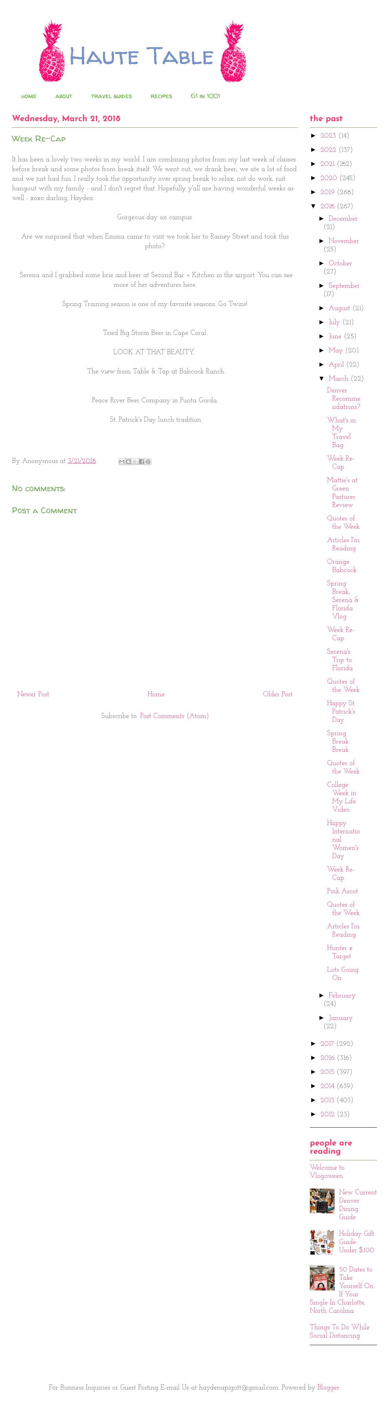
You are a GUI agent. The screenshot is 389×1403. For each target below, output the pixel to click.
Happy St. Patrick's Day (341, 712)
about (63, 96)
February (342, 995)
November (344, 241)
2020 (329, 178)
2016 (328, 1058)
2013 (328, 1100)
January (341, 1018)
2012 (328, 1114)
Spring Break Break (338, 741)
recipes (161, 96)
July (335, 322)
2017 (328, 1044)
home (28, 96)
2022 (329, 150)
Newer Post (33, 694)
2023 (329, 136)
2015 (328, 1072)
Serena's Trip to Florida (340, 660)
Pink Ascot (342, 891)
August (340, 308)
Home (156, 694)
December (343, 218)
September (344, 286)
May (337, 350)
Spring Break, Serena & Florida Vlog (343, 600)
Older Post (278, 694)
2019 (328, 192)
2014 (328, 1086)
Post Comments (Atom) (174, 716)
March (339, 379)
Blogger (328, 1387)
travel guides (111, 96)
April (337, 364)
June (336, 336)
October (340, 263)
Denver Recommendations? (343, 399)
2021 (328, 164)
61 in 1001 (205, 96)
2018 (328, 206)
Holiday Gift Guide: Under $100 (356, 1242)
